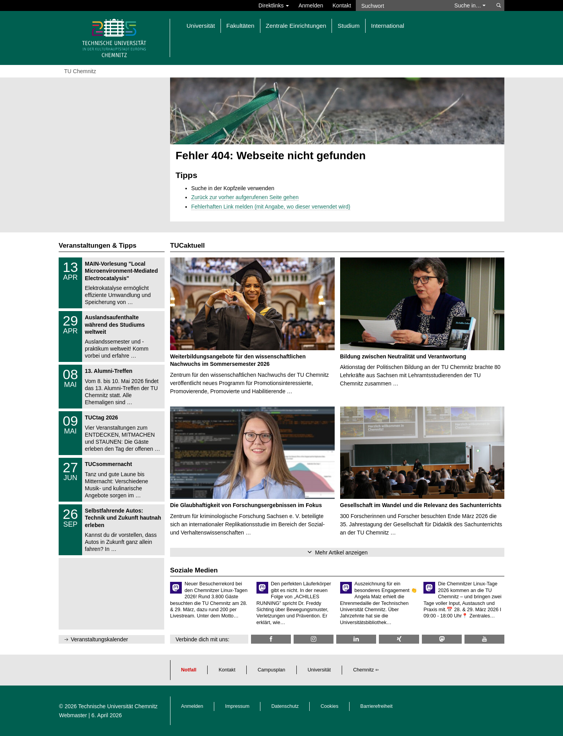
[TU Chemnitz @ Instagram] (313, 639)
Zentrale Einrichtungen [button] (296, 25)
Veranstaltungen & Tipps (97, 245)
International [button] (387, 25)
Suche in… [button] (470, 5)
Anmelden (310, 5)
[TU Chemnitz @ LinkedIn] (356, 639)
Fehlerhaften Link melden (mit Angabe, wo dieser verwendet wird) (270, 206)
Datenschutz (285, 706)
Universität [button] (200, 25)
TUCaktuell (187, 245)
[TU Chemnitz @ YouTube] (484, 639)
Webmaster (73, 715)
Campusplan (271, 670)
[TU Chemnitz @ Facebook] (271, 639)
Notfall (188, 670)
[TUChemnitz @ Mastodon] (442, 639)
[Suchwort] (401, 5)
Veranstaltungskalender (99, 639)
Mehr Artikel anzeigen (341, 552)
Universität (319, 670)
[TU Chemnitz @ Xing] (399, 639)
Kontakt (342, 5)
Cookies (330, 706)
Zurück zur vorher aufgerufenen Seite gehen (245, 197)
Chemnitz (363, 670)
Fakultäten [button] (240, 25)
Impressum (237, 706)
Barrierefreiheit (376, 706)
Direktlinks (273, 5)
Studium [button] (348, 25)
